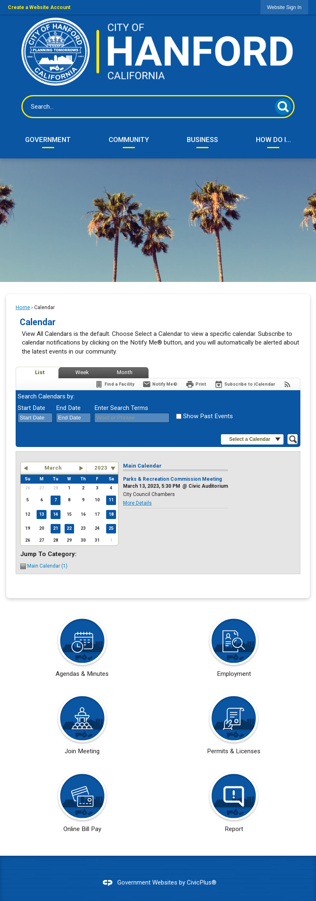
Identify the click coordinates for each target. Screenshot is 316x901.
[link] (284, 7)
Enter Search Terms (121, 408)
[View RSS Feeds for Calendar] (287, 384)
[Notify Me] (159, 384)
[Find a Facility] (114, 384)
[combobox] (35, 417)
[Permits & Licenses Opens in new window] (234, 727)
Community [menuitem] (129, 139)
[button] (283, 106)
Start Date (31, 408)
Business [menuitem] (202, 139)
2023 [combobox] (100, 468)
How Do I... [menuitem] (273, 139)
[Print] (196, 384)
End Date (68, 408)
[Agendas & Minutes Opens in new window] (82, 649)
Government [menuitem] (48, 139)
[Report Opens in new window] (234, 804)
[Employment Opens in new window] (234, 649)
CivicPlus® (201, 882)
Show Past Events (208, 416)
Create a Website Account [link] (39, 7)
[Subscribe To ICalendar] (244, 384)
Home (23, 307)
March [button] (53, 468)
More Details (137, 503)
